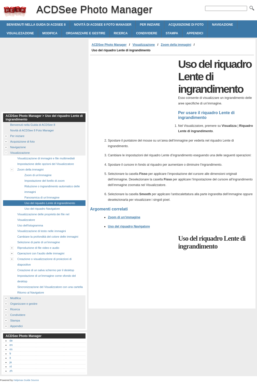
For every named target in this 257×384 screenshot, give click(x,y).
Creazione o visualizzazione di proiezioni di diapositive (44, 261)
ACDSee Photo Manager (15, 11)
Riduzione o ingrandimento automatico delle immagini (52, 189)
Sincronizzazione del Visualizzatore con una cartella (50, 286)
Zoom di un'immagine (38, 175)
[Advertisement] (133, 93)
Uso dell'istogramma (30, 225)
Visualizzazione (20, 33)
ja (10, 362)
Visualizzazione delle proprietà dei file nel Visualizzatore (43, 217)
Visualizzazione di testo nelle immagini (41, 231)
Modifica (49, 33)
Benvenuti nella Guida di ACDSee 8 (36, 24)
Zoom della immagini (176, 45)
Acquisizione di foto (186, 24)
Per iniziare (150, 24)
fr (10, 353)
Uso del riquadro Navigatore (129, 226)
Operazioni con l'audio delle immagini (40, 253)
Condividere (146, 33)
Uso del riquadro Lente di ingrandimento (49, 203)
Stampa (172, 33)
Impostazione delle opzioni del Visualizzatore (45, 163)
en (10, 344)
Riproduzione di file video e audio (38, 247)
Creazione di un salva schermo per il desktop (45, 270)
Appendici (195, 33)
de (10, 340)
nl (10, 366)
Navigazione (222, 24)
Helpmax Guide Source (26, 380)
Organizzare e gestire (85, 33)
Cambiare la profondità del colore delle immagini (47, 236)
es (10, 349)
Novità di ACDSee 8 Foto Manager (102, 24)
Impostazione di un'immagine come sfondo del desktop (46, 278)
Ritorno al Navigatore (30, 292)
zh (10, 370)
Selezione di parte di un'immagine (38, 242)
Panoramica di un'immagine (42, 197)
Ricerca (121, 33)
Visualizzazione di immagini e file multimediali (46, 158)
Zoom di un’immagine (124, 217)
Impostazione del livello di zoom (44, 180)
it (10, 357)
